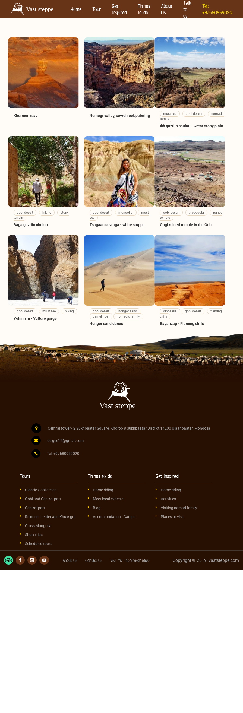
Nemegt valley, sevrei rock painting (120, 115)
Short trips (34, 535)
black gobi (196, 212)
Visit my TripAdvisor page (130, 560)
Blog (96, 508)
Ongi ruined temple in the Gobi (186, 225)
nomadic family (128, 316)
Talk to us (187, 9)
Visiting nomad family (179, 508)
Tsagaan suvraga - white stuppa (117, 225)
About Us (166, 9)
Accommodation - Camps (114, 517)
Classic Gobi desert (41, 490)
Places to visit (172, 517)
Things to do (144, 9)
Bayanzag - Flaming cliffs (182, 323)
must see (169, 114)
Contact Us (93, 560)
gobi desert (194, 114)
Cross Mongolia (38, 526)
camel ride (101, 316)
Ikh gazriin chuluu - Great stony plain (191, 126)
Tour (96, 9)
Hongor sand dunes (106, 323)
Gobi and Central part (43, 499)
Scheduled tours (38, 543)
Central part (35, 508)
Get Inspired (119, 9)
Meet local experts (108, 499)
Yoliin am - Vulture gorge (35, 318)
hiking (46, 212)
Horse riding (103, 490)
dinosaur (170, 311)
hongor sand (127, 311)
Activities (168, 499)
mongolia (125, 212)
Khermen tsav (25, 115)
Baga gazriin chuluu (31, 225)
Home (76, 9)
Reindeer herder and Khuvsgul (50, 517)
